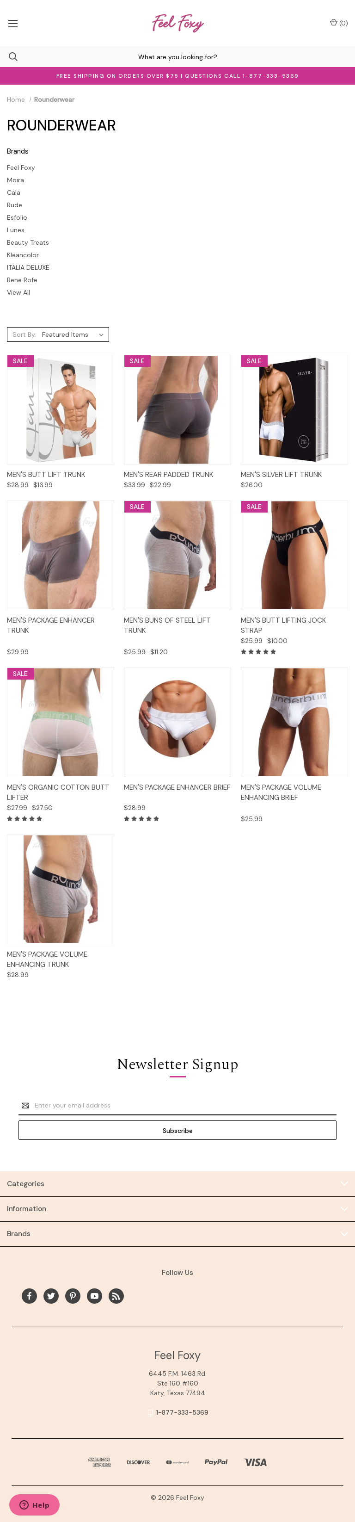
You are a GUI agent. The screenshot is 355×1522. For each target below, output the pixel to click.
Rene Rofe (22, 280)
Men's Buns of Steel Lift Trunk (167, 626)
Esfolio (17, 217)
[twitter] (51, 1296)
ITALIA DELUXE (28, 267)
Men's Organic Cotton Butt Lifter (58, 793)
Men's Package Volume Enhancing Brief (281, 793)
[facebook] (29, 1296)
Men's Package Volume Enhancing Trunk (47, 960)
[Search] (9, 56)
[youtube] (94, 1296)
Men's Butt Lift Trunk (46, 474)
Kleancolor (23, 255)
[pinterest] (73, 1296)
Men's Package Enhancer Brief (177, 787)
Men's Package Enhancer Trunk (51, 626)
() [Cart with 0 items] (339, 23)
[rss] (116, 1296)
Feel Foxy (21, 167)
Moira (15, 180)
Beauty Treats (28, 242)
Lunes (15, 230)
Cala (13, 192)
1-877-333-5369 (182, 1412)
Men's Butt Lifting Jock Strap (283, 626)
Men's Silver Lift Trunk (281, 474)
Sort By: (24, 334)
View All (18, 292)
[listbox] (75, 334)
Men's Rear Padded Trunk (168, 474)
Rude (14, 205)
